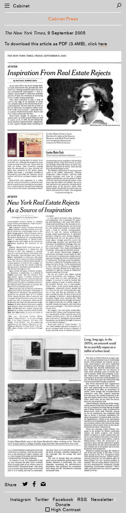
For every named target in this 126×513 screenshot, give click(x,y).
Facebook (63, 499)
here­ (102, 43)
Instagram (20, 499)
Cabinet (21, 6)
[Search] (119, 5)
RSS (82, 499)
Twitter (42, 499)
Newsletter (102, 499)
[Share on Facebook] (34, 484)
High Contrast (66, 509)
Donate (63, 504)
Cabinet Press (63, 18)
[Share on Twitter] (25, 484)
